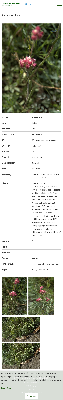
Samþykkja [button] (31, 396)
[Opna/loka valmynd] (59, 4)
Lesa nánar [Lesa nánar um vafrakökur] (6, 388)
